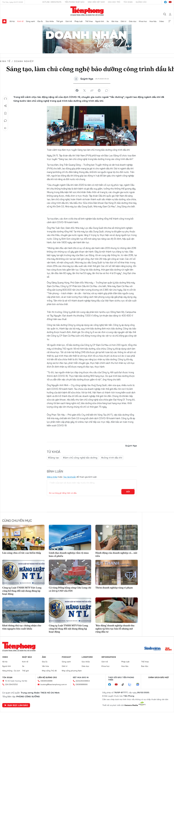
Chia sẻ (5, 105)
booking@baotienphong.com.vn (53, 684)
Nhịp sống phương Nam (72, 670)
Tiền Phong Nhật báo (74, 2)
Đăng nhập (52, 477)
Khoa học (143, 21)
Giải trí (123, 21)
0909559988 (46, 681)
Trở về (5, 128)
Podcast (66, 657)
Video (161, 21)
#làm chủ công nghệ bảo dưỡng (80, 457)
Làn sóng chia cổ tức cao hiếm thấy (21, 552)
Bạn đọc (144, 666)
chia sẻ (77, 90)
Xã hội (12, 21)
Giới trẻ (68, 21)
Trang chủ (4, 21)
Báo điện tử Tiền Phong (87, 11)
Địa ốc (40, 21)
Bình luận (5, 120)
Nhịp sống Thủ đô (49, 670)
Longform (87, 657)
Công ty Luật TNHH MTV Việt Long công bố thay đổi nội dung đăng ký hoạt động (21, 590)
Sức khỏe (50, 21)
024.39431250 (11, 684)
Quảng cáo (141, 2)
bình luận (106, 90)
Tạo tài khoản (69, 477)
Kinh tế (20, 21)
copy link (91, 90)
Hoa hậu (153, 21)
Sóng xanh (30, 21)
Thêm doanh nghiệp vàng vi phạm (114, 587)
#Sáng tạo (53, 457)
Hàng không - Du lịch (11, 670)
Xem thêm (170, 21)
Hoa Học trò (114, 2)
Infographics (108, 657)
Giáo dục (132, 21)
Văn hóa (114, 21)
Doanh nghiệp (24, 61)
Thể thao (89, 21)
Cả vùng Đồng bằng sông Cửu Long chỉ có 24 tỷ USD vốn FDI (70, 589)
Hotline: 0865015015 (51, 2)
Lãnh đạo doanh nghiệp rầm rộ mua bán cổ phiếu (69, 554)
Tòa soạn (127, 2)
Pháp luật (78, 21)
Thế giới (59, 21)
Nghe (5, 98)
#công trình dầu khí (111, 457)
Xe (108, 21)
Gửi (128, 491)
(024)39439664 (83, 681)
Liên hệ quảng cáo (47, 677)
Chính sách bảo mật (158, 677)
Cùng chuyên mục (17, 521)
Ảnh (44, 657)
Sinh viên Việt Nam (96, 2)
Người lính (99, 21)
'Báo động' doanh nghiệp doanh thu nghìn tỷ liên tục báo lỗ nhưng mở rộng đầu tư (114, 628)
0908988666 (82, 684)
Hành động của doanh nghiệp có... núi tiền (116, 554)
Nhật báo (27, 657)
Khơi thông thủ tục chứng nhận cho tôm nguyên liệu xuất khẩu (21, 627)
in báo (99, 90)
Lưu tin (5, 113)
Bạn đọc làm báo (16, 705)
